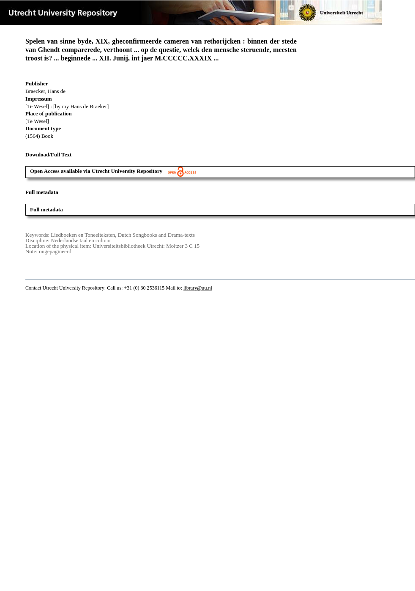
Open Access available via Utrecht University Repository (113, 171)
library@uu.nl (197, 288)
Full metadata (46, 209)
